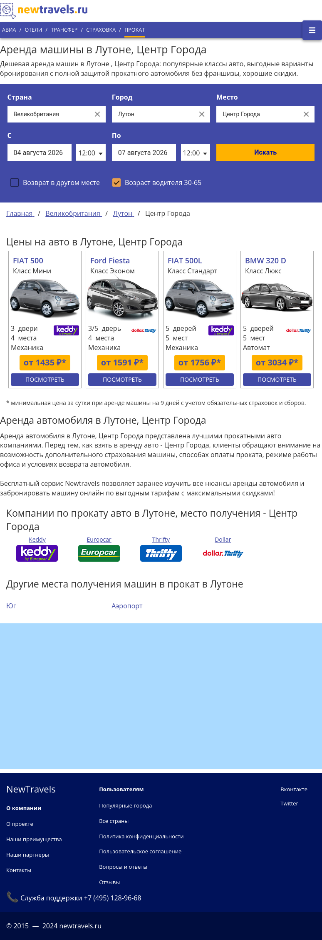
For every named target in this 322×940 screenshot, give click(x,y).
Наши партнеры (27, 854)
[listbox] (90, 152)
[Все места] (257, 114)
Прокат (134, 29)
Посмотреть (44, 379)
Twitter (289, 803)
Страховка (101, 29)
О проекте (19, 824)
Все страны (114, 821)
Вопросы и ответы (123, 866)
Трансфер (64, 29)
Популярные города (125, 805)
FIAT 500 (28, 260)
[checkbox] (55, 183)
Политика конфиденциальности (141, 836)
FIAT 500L (185, 260)
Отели (33, 29)
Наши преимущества (34, 839)
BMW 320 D (265, 260)
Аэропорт (126, 605)
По (116, 135)
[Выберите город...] (152, 114)
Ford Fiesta (110, 260)
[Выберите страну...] (48, 114)
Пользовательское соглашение (140, 851)
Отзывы (109, 882)
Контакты (18, 870)
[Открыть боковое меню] (312, 30)
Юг (11, 605)
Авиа (9, 29)
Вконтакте (293, 789)
